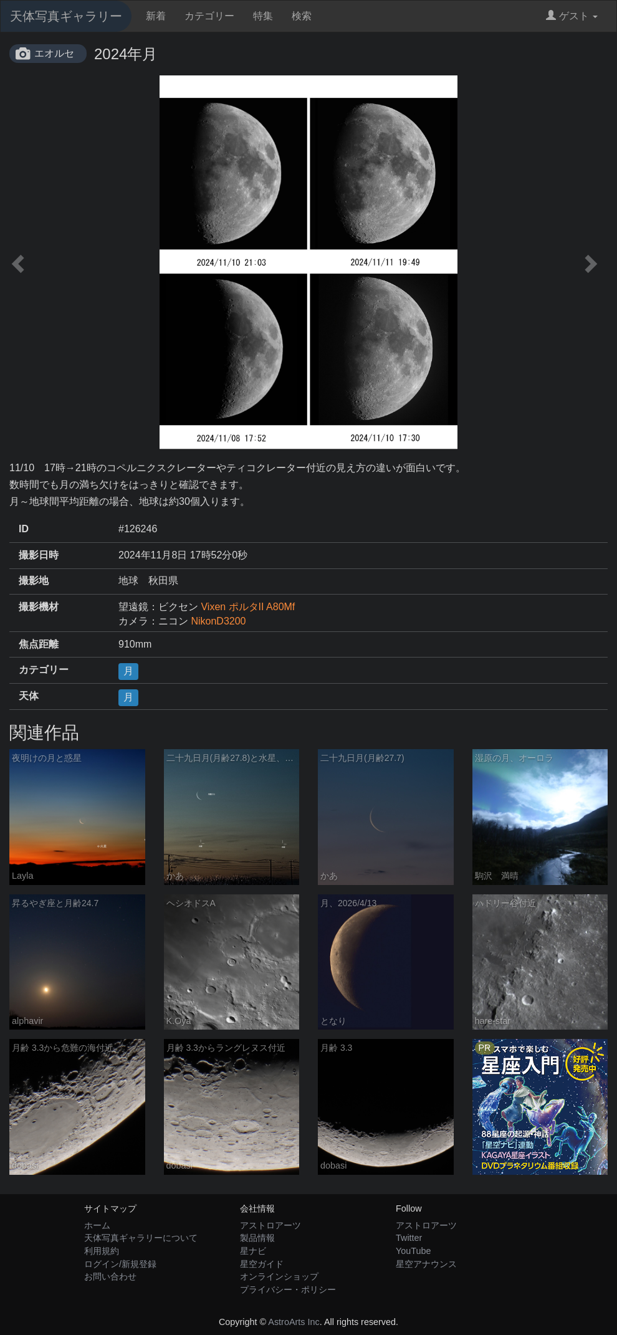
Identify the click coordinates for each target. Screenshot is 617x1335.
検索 (302, 16)
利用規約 (101, 1251)
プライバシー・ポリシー (288, 1289)
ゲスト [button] (572, 16)
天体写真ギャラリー (66, 16)
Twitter (409, 1238)
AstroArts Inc (293, 1322)
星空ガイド (262, 1264)
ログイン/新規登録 (120, 1264)
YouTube (413, 1251)
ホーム (97, 1225)
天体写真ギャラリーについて (141, 1238)
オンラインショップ (279, 1276)
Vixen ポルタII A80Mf (248, 606)
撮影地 (34, 580)
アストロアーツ (270, 1225)
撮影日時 (39, 555)
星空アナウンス (426, 1264)
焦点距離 (39, 644)
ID (24, 529)
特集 (263, 16)
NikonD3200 (218, 621)
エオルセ (54, 53)
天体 (29, 696)
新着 (156, 16)
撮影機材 (39, 606)
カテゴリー (209, 16)
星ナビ (253, 1251)
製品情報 (257, 1238)
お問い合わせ (110, 1276)
